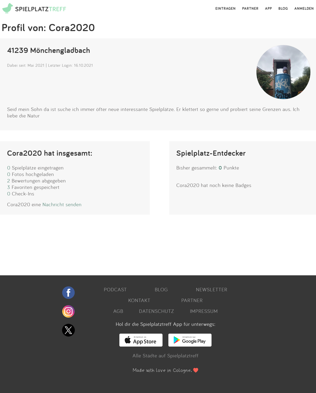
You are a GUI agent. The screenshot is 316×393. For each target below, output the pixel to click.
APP (268, 8)
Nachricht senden (62, 204)
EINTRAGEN (225, 8)
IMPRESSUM (204, 311)
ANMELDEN (304, 8)
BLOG (283, 8)
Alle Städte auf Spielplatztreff (166, 355)
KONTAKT (139, 300)
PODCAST (115, 289)
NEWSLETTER (211, 289)
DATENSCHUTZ (156, 311)
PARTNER (250, 8)
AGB (118, 311)
